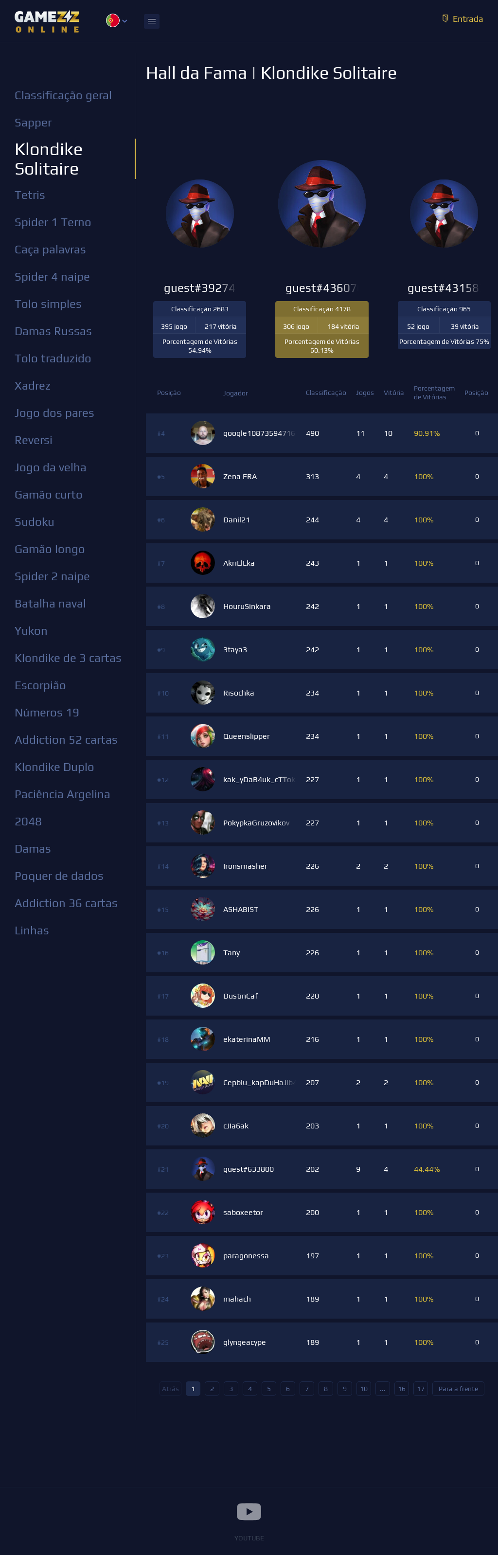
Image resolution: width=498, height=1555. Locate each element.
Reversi (34, 440)
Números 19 (47, 712)
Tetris (30, 194)
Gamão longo (50, 548)
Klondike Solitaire (49, 159)
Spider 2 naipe (52, 576)
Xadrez (33, 385)
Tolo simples (48, 303)
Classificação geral (63, 95)
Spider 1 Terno (53, 222)
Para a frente (458, 1389)
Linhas (32, 930)
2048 (28, 821)
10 (364, 1389)
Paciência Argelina (62, 794)
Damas (33, 848)
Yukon (31, 630)
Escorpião (40, 685)
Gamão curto (49, 494)
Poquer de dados (59, 875)
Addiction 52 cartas (66, 739)
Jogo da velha (51, 467)
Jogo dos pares (54, 412)
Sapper (33, 122)
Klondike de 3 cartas (68, 657)
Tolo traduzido (53, 358)
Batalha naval (50, 603)
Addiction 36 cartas (66, 903)
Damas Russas (53, 331)
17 (421, 1389)
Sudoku (34, 521)
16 (402, 1389)
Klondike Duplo (54, 766)
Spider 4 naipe (52, 276)
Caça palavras (50, 249)
